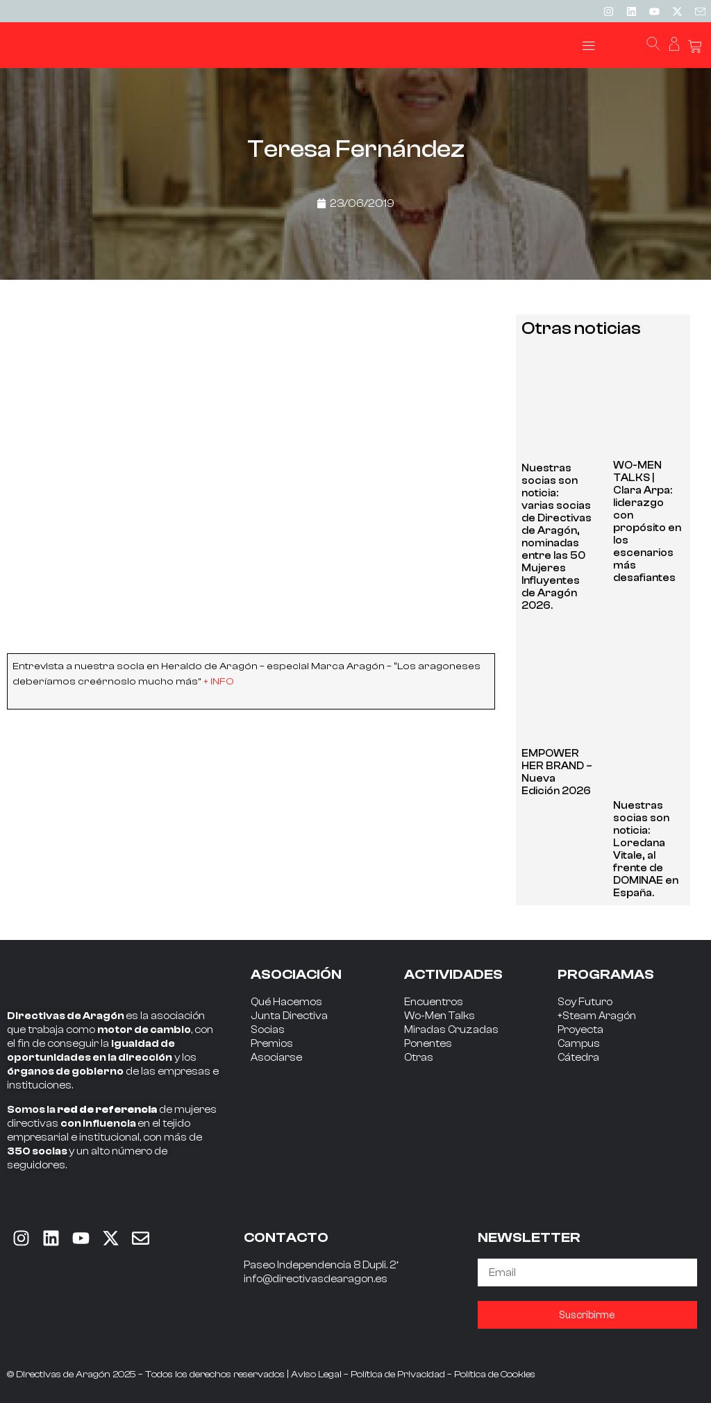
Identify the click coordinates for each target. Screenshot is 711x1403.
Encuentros (433, 1002)
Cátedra (578, 1058)
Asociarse (276, 1058)
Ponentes (428, 1044)
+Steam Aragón (597, 1016)
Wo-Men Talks (439, 1016)
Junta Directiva (289, 1016)
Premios (272, 1044)
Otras (418, 1058)
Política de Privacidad (398, 1374)
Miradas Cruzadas (451, 1030)
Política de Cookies (494, 1374)
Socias (268, 1030)
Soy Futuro (585, 1002)
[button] (589, 45)
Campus (579, 1044)
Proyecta (580, 1030)
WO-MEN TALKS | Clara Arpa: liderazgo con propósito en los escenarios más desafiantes (647, 522)
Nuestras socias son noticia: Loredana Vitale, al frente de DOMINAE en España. (645, 849)
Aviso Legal (316, 1374)
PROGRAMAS (606, 974)
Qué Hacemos (286, 1002)
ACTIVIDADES (453, 974)
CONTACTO (286, 1237)
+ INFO (218, 681)
